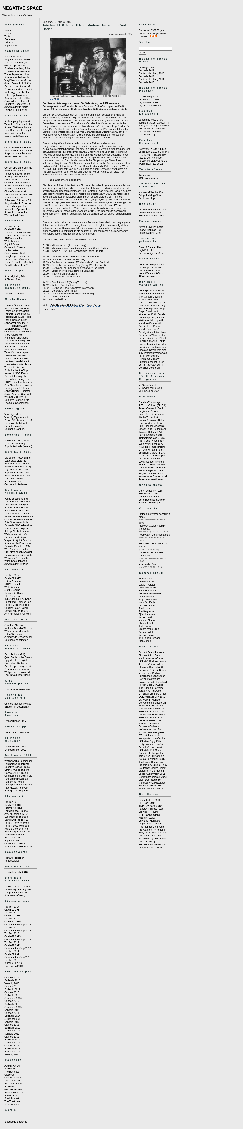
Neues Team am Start (16, 156)
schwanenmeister (116, 34)
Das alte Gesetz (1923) (17, 546)
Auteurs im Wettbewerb (151, 479)
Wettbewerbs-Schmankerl (18, 760)
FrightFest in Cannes (150, 823)
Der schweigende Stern (151, 253)
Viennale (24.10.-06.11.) (150, 159)
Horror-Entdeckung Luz (17, 475)
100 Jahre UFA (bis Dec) (17, 689)
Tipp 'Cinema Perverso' (151, 687)
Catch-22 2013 (12, 936)
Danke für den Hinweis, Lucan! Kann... (151, 554)
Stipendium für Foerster (17, 391)
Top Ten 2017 (11, 575)
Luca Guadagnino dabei (152, 302)
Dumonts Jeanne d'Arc (16, 399)
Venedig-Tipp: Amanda (16, 417)
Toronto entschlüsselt (16, 423)
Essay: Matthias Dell (150, 229)
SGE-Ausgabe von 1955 (152, 696)
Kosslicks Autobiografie (17, 340)
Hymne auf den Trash (150, 212)
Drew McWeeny (147, 587)
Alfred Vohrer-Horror (150, 276)
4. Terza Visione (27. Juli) (152, 405)
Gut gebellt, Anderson (16, 484)
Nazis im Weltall (147, 817)
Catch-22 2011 (12, 954)
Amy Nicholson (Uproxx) (17, 613)
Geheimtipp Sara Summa (18, 167)
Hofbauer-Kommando (150, 593)
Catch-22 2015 (12, 921)
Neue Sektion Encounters (18, 150)
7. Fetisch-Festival (149, 723)
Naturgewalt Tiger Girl (16, 787)
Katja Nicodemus (148, 599)
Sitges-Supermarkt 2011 (152, 773)
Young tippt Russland (16, 498)
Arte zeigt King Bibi (14, 276)
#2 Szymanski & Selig (151, 387)
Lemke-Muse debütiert (16, 361)
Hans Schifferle (147, 602)
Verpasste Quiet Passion (17, 540)
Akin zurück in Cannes (151, 655)
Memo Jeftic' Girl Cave (16, 732)
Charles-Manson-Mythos (17, 703)
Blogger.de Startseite (15, 1121)
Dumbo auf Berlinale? (16, 358)
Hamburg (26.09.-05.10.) (150, 133)
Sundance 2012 (13, 1042)
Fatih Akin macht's (14, 634)
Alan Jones (145, 640)
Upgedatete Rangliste (16, 660)
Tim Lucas (144, 608)
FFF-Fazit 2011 (147, 802)
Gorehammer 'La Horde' (152, 835)
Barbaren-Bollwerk (149, 726)
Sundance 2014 (13, 1018)
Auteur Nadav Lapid (15, 188)
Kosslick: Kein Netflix (15, 212)
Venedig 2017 (12, 983)
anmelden (144, 36)
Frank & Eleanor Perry (151, 247)
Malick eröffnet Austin (150, 323)
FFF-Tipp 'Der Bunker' (151, 267)
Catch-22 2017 (12, 578)
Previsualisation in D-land (152, 209)
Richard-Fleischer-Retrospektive (14, 859)
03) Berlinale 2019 (149, 99)
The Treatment (12, 1101)
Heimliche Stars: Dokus (17, 463)
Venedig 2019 (146, 67)
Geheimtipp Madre (14, 65)
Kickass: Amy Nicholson (17, 235)
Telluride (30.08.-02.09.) (152, 122)
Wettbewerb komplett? (151, 320)
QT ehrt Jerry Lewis (149, 735)
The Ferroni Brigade (150, 637)
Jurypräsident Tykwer (16, 564)
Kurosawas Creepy (14, 895)
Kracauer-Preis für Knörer (153, 670)
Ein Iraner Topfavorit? (150, 458)
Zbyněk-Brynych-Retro (151, 226)
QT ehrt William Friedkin (152, 449)
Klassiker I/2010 (13, 963)
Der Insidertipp (147, 198)
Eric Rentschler (147, 605)
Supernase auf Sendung (152, 675)
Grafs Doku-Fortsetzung (152, 305)
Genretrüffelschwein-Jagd (153, 776)
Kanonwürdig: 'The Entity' (152, 838)
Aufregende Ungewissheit (18, 637)
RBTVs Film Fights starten (18, 382)
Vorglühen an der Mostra (17, 80)
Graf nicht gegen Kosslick (18, 552)
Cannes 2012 (11, 1036)
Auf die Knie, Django (150, 326)
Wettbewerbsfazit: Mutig (17, 466)
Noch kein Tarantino (15, 133)
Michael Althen (147, 620)
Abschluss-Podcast (14, 56)
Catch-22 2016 (12, 805)
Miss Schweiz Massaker (152, 782)
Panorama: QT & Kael (16, 197)
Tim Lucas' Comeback (151, 762)
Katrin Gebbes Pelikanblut (18, 516)
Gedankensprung (13, 1089)
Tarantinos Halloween (150, 690)
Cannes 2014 (11, 1013)
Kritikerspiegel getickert (17, 121)
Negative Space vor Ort (17, 103)
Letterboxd (10, 42)
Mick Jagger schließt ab (17, 92)
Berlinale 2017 (12, 989)
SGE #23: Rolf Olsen (150, 750)
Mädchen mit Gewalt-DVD (153, 708)
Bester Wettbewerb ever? (18, 420)
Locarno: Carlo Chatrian (17, 232)
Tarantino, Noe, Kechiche (18, 124)
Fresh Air (9, 1086)
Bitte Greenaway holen (16, 522)
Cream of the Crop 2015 (17, 924)
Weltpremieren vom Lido (17, 672)
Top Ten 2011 (11, 951)
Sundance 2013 (13, 1030)
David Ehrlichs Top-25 (16, 265)
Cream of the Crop (149, 629)
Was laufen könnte (14, 215)
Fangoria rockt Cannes (151, 847)
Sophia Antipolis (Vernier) (18, 446)
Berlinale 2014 (12, 1015)
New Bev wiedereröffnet (17, 308)
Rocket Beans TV (14, 1092)
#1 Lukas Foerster (149, 391)
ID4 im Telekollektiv (149, 417)
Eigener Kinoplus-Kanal (17, 305)
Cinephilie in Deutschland (152, 429)
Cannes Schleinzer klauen (18, 519)
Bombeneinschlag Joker (17, 68)
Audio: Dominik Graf (150, 232)
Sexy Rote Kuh (12, 481)
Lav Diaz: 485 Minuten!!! (152, 461)
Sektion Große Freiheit (16, 328)
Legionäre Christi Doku (16, 469)
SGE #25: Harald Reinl (151, 717)
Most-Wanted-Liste (149, 299)
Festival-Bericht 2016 (16, 872)
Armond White (146, 632)
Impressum (10, 45)
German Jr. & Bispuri (15, 537)
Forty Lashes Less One (151, 744)
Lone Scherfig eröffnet (16, 206)
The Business (11, 1071)
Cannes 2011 (11, 1045)
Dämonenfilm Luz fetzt (16, 513)
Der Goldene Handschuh (152, 702)
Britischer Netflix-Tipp (16, 370)
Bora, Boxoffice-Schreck (152, 499)
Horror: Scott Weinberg (17, 259)
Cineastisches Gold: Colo (18, 775)
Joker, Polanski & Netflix (17, 83)
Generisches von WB (150, 490)
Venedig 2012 (12, 1033)
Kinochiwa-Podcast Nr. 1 (152, 705)
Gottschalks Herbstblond (152, 714)
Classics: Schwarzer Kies (152, 349)
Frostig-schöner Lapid (16, 176)
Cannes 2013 (11, 1024)
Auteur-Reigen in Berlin (151, 408)
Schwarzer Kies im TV (16, 322)
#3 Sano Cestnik (148, 385)
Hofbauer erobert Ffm (150, 729)
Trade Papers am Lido (16, 74)
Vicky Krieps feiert (14, 334)
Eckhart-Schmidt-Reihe (17, 314)
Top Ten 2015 (11, 918)
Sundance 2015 (13, 1007)
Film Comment (12, 596)
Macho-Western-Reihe (151, 658)
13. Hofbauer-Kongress (151, 732)
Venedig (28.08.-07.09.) (151, 119)
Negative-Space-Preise (17, 59)
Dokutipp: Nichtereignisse (18, 784)
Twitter (8, 36)
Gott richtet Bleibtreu (15, 663)
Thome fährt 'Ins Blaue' (151, 788)
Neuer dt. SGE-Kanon (16, 373)
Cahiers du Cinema (14, 247)
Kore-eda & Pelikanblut (17, 77)
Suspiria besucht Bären (151, 361)
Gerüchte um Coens (15, 426)
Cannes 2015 (11, 1001)
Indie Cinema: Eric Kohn (17, 598)
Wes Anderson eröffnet (16, 549)
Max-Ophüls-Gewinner (151, 296)
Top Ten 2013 (11, 933)
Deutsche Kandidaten (16, 640)
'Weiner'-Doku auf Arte (151, 432)
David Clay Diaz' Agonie (17, 889)
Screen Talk (10, 1095)
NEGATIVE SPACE (22, 8)
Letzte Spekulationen (15, 95)
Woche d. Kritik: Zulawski (152, 464)
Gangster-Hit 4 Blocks (16, 772)
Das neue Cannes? (14, 429)
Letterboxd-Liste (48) (15, 460)
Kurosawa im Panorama (17, 543)
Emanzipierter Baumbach (18, 71)
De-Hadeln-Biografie (15, 376)
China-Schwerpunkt (15, 191)
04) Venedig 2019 (148, 96)
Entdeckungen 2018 (15, 746)
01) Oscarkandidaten (150, 105)
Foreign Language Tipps (17, 316)
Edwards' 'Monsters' (149, 820)
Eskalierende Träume (16, 810)
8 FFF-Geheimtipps (149, 814)
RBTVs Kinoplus (13, 238)
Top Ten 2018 (11, 226)
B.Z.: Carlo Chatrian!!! (16, 346)
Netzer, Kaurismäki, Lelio (152, 344)
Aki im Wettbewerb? (149, 355)
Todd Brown (145, 626)
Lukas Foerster (12, 581)
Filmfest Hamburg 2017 (151, 79)
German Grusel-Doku (150, 270)
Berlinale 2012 (12, 1039)
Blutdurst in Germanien (151, 770)
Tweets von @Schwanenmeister (150, 176)
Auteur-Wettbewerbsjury (17, 127)
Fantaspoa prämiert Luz (17, 355)
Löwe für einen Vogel (15, 62)
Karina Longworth (148, 635)
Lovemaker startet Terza (17, 364)
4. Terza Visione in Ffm (151, 664)
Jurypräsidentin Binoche (17, 203)
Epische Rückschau (15, 293)
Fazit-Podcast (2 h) (14, 654)
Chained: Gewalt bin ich (17, 182)
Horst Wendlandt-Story (151, 273)
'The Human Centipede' (151, 826)
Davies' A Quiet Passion (17, 886)
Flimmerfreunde (13, 1083)
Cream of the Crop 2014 (17, 930)
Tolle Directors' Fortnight (17, 130)
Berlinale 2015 (12, 1004)
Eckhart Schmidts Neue (151, 652)
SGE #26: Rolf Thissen (151, 711)
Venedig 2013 (12, 1021)
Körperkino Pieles (14, 781)
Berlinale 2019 (146, 70)
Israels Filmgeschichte (16, 706)
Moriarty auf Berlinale (150, 673)
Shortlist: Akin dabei (15, 625)
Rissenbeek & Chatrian (17, 343)
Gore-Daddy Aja (147, 841)
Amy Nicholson (147, 581)
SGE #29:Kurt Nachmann (152, 661)
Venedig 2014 (12, 1009)
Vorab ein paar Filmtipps (152, 455)
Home (7, 30)
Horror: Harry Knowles (16, 822)
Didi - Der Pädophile (150, 779)
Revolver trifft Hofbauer (151, 215)
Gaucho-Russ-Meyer (150, 402)
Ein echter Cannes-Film (17, 510)
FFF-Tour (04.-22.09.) (155, 124)
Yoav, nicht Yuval (148, 564)
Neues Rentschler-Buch (152, 759)
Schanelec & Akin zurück (18, 200)
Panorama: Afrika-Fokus (152, 341)
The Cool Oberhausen (16, 402)
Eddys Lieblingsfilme (150, 195)
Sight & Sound (12, 244)
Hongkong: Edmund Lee (17, 256)
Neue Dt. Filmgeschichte (152, 446)
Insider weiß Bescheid (16, 136)
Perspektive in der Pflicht (152, 338)
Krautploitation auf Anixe (152, 738)
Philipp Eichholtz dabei (16, 531)
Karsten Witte (146, 617)
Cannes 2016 (11, 992)
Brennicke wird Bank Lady (153, 764)
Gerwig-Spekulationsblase (153, 332)
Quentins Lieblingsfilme (151, 753)
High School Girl (147, 250)
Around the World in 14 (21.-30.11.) (153, 162)
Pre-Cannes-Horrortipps (152, 829)
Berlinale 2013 (12, 1027)
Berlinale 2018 (12, 980)
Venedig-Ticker (12, 414)
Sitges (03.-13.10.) (149, 151)
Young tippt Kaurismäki (151, 293)
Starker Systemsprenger (17, 185)
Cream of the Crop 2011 (17, 957)
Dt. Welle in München (150, 699)
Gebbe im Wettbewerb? (17, 86)
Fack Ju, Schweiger (149, 502)
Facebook (9, 39)
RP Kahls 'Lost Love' (150, 785)
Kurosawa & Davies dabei (153, 476)
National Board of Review (18, 628)
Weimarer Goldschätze (16, 558)
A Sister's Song (12, 279)
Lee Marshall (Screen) (16, 816)
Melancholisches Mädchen (18, 194)
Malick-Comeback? (149, 329)
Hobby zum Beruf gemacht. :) (155, 534)
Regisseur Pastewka (150, 411)
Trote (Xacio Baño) (14, 443)
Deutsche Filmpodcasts (151, 264)
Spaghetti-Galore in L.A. (152, 452)
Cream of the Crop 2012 (17, 948)
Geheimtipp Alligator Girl (152, 317)
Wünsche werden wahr (16, 631)
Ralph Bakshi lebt (148, 311)
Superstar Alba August (16, 472)
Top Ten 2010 (11, 960)
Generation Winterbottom (152, 335)
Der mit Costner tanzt (150, 747)
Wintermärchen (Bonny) (17, 440)
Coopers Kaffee (12, 1077)
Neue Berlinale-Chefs (16, 349)
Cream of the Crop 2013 (17, 939)
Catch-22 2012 (12, 945)
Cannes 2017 (11, 986)
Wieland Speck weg (15, 396)
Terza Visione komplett (16, 352)
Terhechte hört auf (14, 367)
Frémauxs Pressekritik (16, 310)
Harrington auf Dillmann (17, 388)
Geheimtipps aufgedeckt (17, 666)
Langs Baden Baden (15, 892)
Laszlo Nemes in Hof (15, 319)
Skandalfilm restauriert (16, 101)
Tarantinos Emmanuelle (151, 756)
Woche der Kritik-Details (152, 314)
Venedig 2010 (12, 1054)
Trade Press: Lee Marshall (18, 262)
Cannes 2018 (11, 977)
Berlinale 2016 (12, 995)
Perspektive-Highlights (16, 763)
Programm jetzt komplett (17, 669)
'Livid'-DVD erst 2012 (150, 806)
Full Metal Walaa (13, 478)
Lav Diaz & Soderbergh (17, 501)
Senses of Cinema (14, 834)
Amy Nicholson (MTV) (16, 813)
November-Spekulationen (18, 209)
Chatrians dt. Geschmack (18, 331)
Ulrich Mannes (146, 596)
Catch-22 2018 (12, 229)
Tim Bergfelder (147, 611)
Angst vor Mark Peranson (18, 153)
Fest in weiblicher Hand (17, 675)
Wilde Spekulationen (15, 560)
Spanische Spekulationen (152, 347)
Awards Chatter (12, 1065)
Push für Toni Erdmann (151, 414)
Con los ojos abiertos (15, 253)
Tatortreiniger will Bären (151, 470)
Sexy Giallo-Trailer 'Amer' (152, 832)
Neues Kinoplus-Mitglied (152, 420)
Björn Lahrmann (147, 614)
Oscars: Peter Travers (16, 607)
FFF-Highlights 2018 (15, 325)
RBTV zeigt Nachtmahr (151, 440)
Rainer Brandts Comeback (153, 682)
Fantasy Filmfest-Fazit (151, 808)
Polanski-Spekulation (15, 110)
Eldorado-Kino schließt (151, 667)
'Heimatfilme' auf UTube (152, 437)
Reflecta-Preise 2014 (150, 720)
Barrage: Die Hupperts (16, 790)
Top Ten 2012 (11, 942)
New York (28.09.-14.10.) (152, 149)
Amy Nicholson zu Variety (18, 385)
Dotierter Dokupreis (149, 367)
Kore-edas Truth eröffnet (17, 98)
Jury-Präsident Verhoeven (153, 352)
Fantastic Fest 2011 (149, 800)
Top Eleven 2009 (13, 966)
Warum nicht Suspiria (16, 528)
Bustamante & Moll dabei (18, 89)
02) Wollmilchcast (148, 102)
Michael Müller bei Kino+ (152, 192)
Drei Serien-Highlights (16, 504)
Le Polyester (11, 250)
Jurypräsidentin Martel (16, 107)
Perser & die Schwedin (151, 684)
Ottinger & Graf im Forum (152, 467)
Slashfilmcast (11, 1098)
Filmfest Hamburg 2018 (151, 73)
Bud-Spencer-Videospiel (152, 425)
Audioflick (9, 1068)
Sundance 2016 (13, 998)
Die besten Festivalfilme (17, 457)
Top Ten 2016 (11, 802)
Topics (7, 33)
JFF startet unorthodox (16, 337)
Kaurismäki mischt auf (16, 778)
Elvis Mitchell (146, 623)
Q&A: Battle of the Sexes (18, 657)
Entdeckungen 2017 (15, 721)
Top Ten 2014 (11, 927)
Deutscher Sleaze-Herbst (152, 767)
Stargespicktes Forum (16, 507)
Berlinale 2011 (12, 1048)
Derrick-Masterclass (149, 679)
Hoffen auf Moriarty (149, 358)
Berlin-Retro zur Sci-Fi (151, 364)
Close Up (9, 1074)
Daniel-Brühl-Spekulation (18, 525)
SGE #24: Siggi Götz (150, 741)
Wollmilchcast (11, 241)
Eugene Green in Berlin (151, 473)
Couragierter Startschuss (152, 290)
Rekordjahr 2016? (148, 493)
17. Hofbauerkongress (16, 379)
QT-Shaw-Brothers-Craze (152, 693)
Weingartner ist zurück (16, 534)
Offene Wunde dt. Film (16, 769)
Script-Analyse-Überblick (17, 394)
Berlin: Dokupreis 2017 (151, 434)
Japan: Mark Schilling (16, 828)
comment (50, 309)
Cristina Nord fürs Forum (17, 147)
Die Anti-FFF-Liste (149, 811)
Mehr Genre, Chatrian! (16, 179)
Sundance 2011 (13, 1051)
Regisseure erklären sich (18, 555)
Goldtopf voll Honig (149, 496)
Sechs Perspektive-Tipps (152, 308)
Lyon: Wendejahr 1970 (151, 443)
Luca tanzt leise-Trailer (151, 423)
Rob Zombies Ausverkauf (152, 844)
